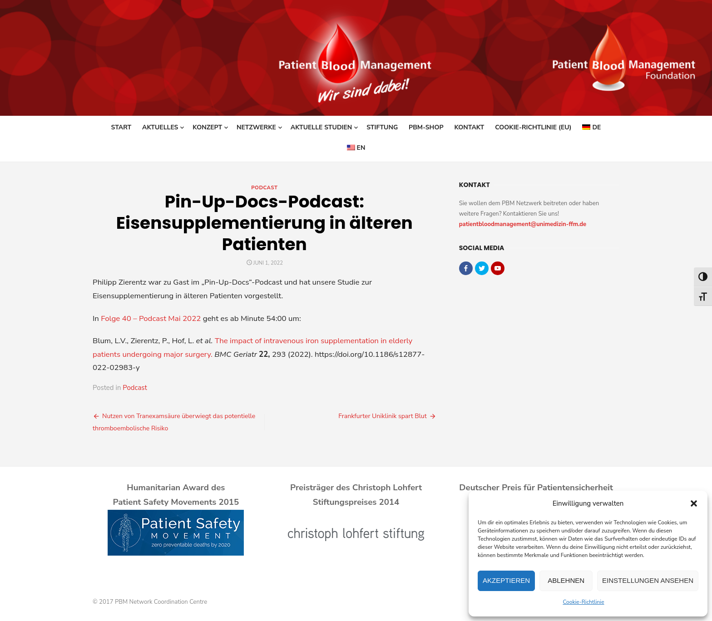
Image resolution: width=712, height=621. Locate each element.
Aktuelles (160, 127)
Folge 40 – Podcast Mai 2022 (151, 318)
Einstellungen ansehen (647, 580)
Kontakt (469, 127)
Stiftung (382, 127)
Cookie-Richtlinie (583, 602)
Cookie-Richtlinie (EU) (533, 127)
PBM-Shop (426, 127)
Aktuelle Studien (321, 127)
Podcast (264, 187)
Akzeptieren (506, 580)
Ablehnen (566, 580)
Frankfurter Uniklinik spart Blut (382, 416)
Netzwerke (256, 127)
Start (121, 127)
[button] (693, 503)
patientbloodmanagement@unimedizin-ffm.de (523, 224)
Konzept (207, 127)
